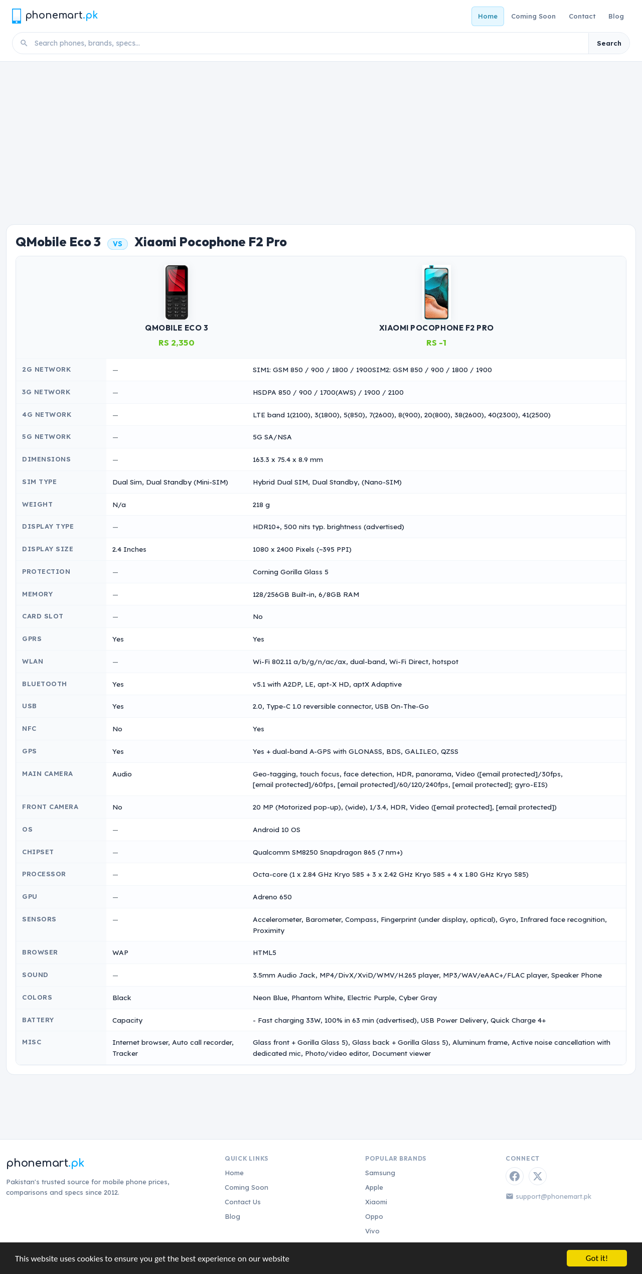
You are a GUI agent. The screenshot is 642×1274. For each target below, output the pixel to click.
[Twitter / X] (538, 1176)
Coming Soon (533, 16)
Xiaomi (376, 1202)
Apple (374, 1187)
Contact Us (243, 1202)
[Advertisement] (321, 137)
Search (609, 43)
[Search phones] (308, 43)
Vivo (372, 1231)
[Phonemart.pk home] (54, 16)
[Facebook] (515, 1176)
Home (488, 16)
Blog (616, 16)
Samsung (380, 1173)
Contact (582, 16)
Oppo (374, 1216)
